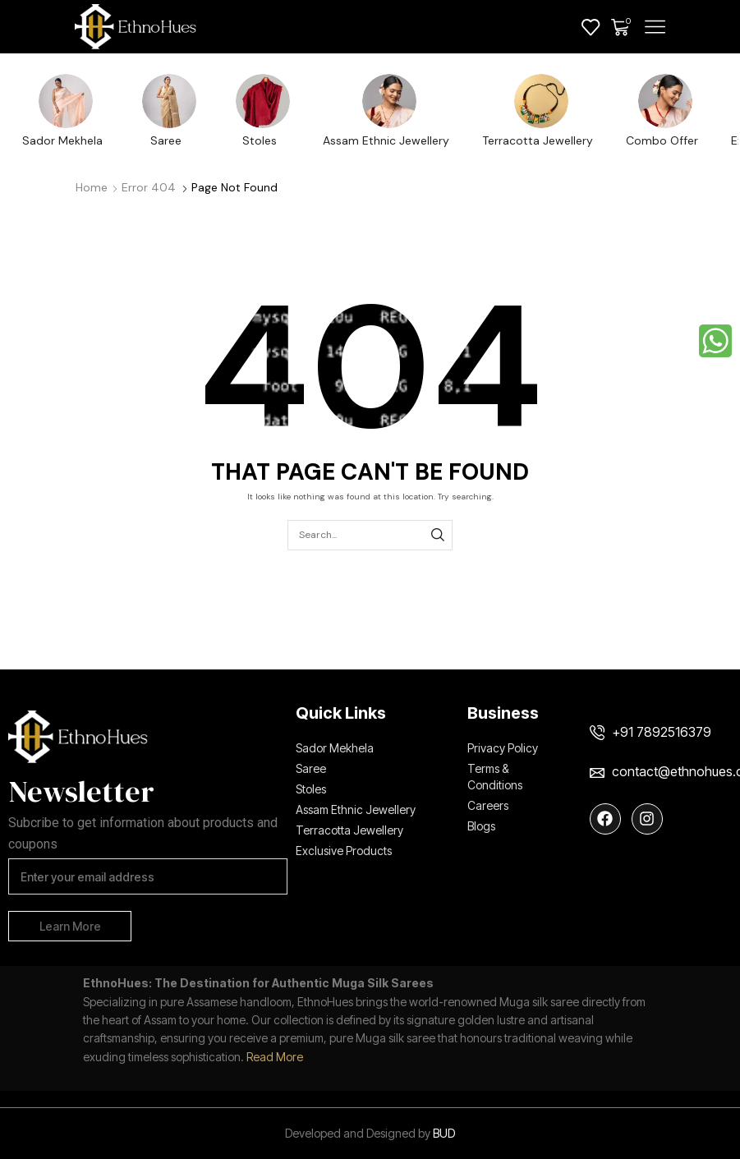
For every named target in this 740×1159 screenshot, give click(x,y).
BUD (444, 1133)
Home (92, 187)
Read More (274, 1057)
